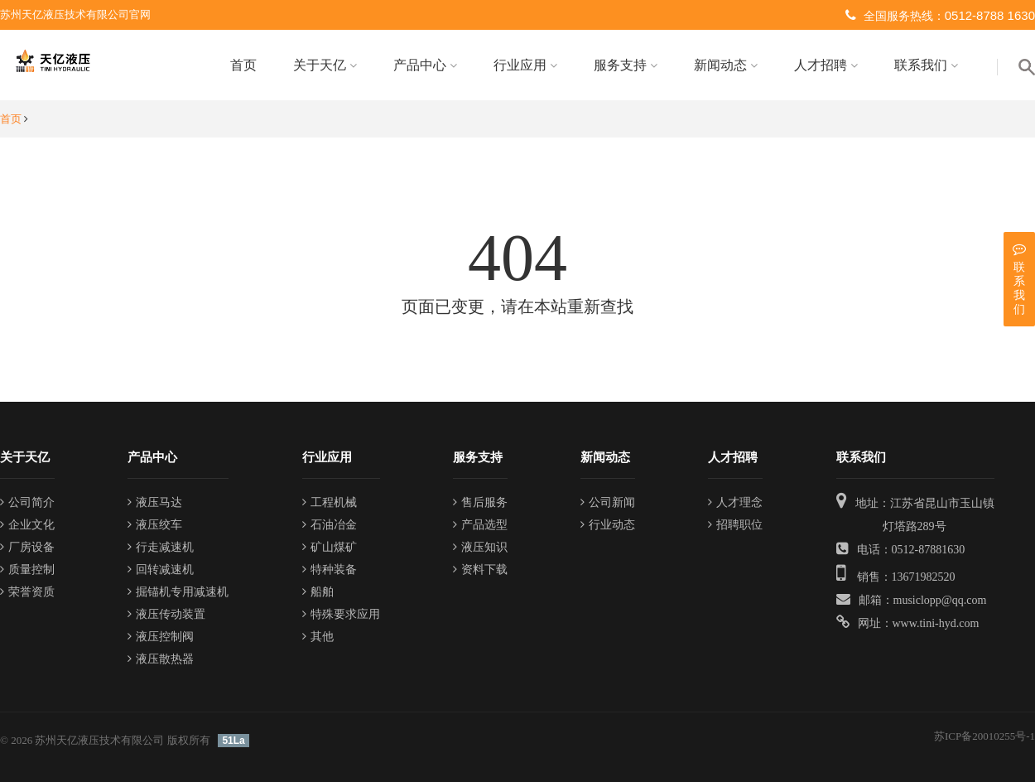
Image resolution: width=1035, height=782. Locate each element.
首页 (243, 65)
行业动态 (607, 525)
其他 (318, 636)
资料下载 (480, 569)
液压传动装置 (166, 614)
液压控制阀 (161, 636)
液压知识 (480, 547)
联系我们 (926, 65)
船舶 (318, 592)
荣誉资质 (27, 592)
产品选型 (480, 525)
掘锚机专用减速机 (178, 592)
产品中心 (425, 65)
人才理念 (735, 502)
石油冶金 (329, 525)
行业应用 (525, 65)
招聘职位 (735, 525)
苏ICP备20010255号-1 (984, 736)
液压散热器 (161, 659)
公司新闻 (607, 502)
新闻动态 (726, 65)
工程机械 (329, 502)
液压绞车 (155, 525)
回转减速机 (161, 569)
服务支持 (625, 65)
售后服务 (480, 502)
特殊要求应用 (341, 614)
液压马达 (155, 502)
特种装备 (329, 569)
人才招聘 (826, 65)
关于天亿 (325, 65)
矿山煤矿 (329, 547)
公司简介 (27, 502)
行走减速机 (161, 547)
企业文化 (27, 525)
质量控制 (27, 569)
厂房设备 (27, 547)
